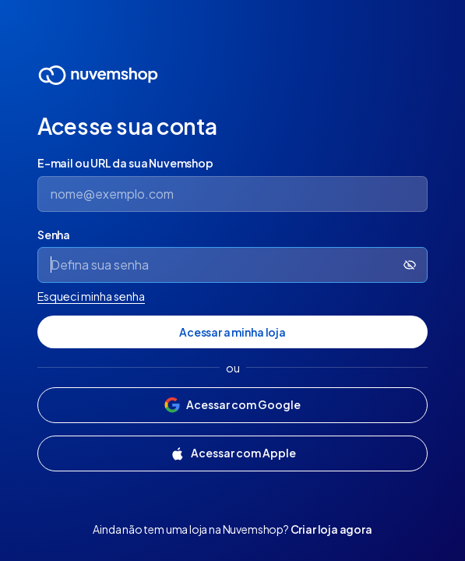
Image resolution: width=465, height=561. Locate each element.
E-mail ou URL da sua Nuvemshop (125, 163)
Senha (53, 235)
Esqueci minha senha (91, 296)
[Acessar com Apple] (232, 453)
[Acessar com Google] (232, 405)
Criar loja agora (331, 529)
